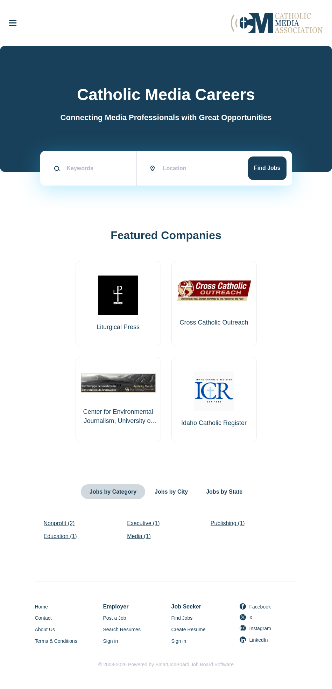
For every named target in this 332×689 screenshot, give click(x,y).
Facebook (260, 607)
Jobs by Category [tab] (113, 492)
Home (41, 607)
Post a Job (114, 618)
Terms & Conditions (56, 641)
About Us (45, 629)
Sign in (110, 641)
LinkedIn (258, 640)
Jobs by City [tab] (171, 492)
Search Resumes (122, 629)
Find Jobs (267, 168)
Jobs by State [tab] (224, 492)
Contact (43, 618)
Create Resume (188, 629)
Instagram (260, 628)
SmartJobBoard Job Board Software (194, 664)
